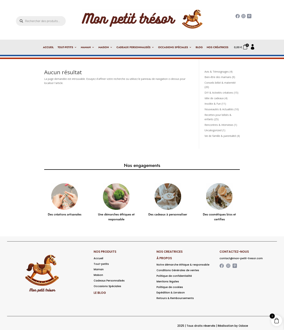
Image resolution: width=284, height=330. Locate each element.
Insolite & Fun (212, 103)
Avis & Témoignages (216, 71)
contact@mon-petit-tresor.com (241, 258)
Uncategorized (213, 130)
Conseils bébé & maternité (220, 82)
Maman (86, 47)
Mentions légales (167, 281)
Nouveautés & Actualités (219, 109)
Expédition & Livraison (170, 292)
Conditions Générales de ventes (177, 270)
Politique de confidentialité (174, 276)
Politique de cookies (169, 287)
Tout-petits (65, 47)
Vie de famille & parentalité (220, 136)
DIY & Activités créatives (218, 92)
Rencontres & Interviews (218, 125)
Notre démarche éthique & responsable (182, 264)
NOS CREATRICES (169, 251)
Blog (199, 47)
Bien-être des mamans (217, 77)
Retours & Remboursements (175, 298)
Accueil (48, 47)
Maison (103, 47)
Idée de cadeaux (214, 98)
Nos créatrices (217, 47)
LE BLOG (100, 293)
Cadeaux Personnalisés (133, 47)
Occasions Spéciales (173, 47)
